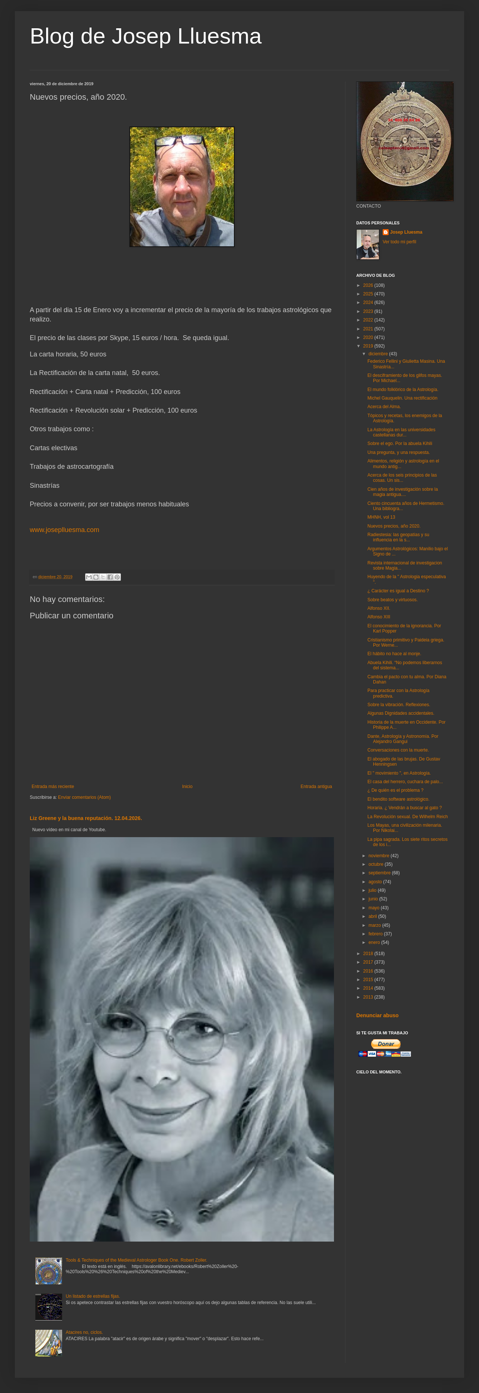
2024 (368, 302)
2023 (368, 311)
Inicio (187, 786)
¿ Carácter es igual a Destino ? (398, 590)
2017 (368, 962)
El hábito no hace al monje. (394, 653)
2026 (368, 285)
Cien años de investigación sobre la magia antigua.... (402, 492)
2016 (368, 971)
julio (373, 890)
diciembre (379, 353)
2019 (368, 346)
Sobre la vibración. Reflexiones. (398, 704)
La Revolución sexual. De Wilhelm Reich (407, 816)
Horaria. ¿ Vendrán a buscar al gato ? (404, 807)
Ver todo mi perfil (399, 241)
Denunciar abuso (377, 1015)
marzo (375, 925)
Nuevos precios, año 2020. (394, 526)
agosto (376, 881)
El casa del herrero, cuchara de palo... (405, 781)
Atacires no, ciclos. (84, 1332)
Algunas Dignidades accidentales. (400, 713)
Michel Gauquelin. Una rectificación (402, 398)
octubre (377, 864)
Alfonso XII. (378, 608)
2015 (368, 979)
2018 (368, 953)
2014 (368, 988)
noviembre (379, 855)
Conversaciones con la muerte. (398, 750)
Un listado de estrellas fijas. (93, 1296)
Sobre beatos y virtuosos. (392, 599)
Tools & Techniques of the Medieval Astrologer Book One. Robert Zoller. (137, 1260)
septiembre (380, 872)
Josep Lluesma (406, 232)
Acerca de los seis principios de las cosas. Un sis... (402, 478)
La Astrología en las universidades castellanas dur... (401, 432)
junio (374, 899)
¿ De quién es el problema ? (395, 790)
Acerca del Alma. (384, 406)
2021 (368, 329)
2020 (368, 337)
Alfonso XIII (378, 616)
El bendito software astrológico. (398, 799)
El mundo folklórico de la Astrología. (402, 389)
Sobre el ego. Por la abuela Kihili (399, 443)
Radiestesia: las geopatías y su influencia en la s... (398, 537)
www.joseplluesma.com (64, 530)
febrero (376, 933)
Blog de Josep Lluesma (146, 35)
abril (373, 916)
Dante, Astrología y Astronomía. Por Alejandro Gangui (402, 739)
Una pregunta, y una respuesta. (398, 452)
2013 (368, 997)
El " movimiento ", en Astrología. (399, 773)
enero (375, 942)
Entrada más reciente (53, 786)
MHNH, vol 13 (381, 517)
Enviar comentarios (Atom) (84, 797)
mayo (375, 907)
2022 (368, 320)
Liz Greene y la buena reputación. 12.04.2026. (86, 818)
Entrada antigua (316, 786)
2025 (368, 294)
